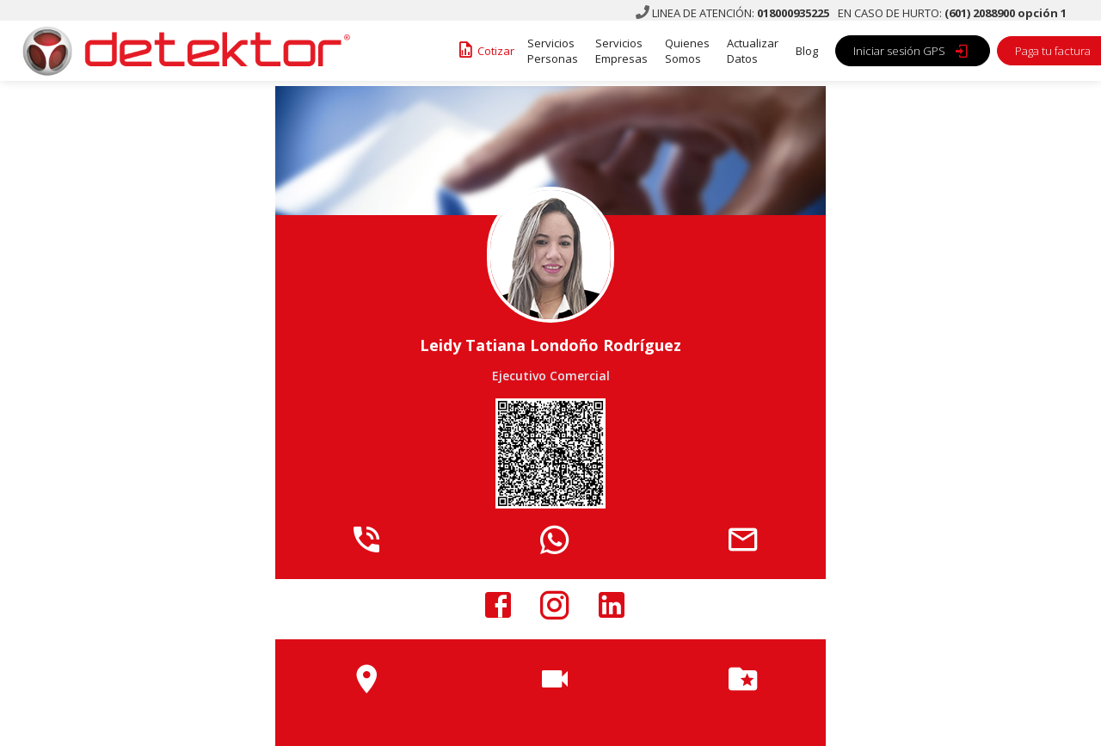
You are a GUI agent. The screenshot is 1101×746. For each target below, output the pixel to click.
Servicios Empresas (621, 50)
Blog (807, 51)
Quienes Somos (687, 50)
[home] (180, 51)
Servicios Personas (552, 50)
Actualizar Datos (752, 50)
